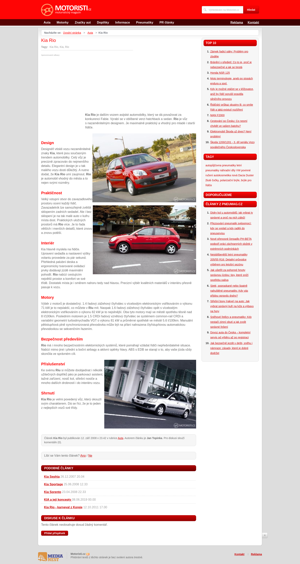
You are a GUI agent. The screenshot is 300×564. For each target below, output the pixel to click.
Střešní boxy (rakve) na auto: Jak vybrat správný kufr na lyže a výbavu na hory (232, 306)
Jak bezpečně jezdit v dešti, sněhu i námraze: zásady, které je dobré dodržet (231, 348)
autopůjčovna (213, 165)
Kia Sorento (52, 492)
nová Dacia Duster (243, 175)
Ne (90, 455)
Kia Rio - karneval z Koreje (63, 507)
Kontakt (253, 22)
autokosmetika (222, 175)
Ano (83, 455)
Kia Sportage (53, 484)
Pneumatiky (144, 22)
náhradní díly (227, 170)
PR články (167, 22)
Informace (122, 22)
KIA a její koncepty (58, 499)
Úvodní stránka (72, 32)
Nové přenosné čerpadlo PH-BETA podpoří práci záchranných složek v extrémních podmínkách (231, 243)
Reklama (236, 22)
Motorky (62, 22)
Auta (47, 22)
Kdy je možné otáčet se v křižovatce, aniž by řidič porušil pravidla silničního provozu (232, 93)
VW (238, 170)
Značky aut (83, 22)
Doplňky (103, 22)
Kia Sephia (52, 476)
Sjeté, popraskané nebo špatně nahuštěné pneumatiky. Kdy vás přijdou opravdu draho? (229, 290)
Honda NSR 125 (220, 72)
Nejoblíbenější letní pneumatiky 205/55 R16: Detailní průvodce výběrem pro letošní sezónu (229, 259)
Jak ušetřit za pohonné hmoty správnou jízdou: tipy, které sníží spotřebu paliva (229, 275)
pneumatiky (229, 165)
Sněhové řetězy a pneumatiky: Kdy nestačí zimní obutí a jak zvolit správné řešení (231, 321)
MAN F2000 (217, 115)
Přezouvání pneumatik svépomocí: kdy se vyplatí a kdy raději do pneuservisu (230, 228)
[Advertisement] (73, 85)
